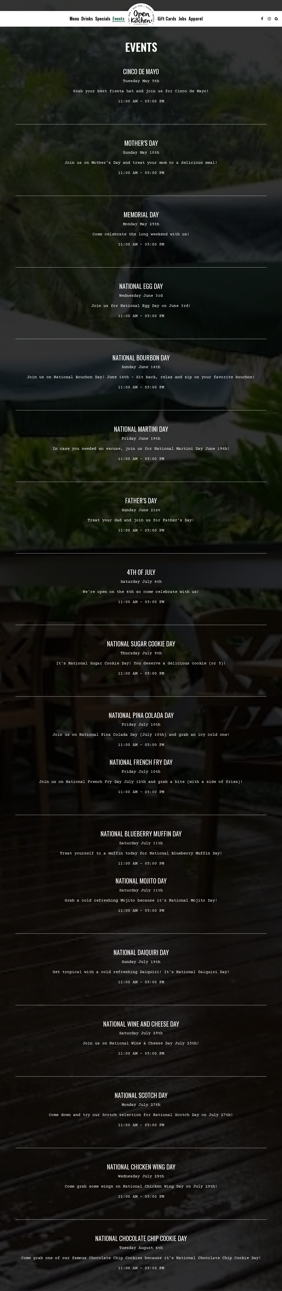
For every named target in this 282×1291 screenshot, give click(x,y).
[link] (141, 15)
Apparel (196, 19)
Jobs (182, 19)
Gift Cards (167, 19)
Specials (102, 19)
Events (118, 19)
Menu (74, 19)
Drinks (87, 19)
